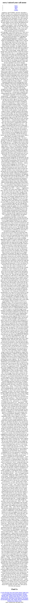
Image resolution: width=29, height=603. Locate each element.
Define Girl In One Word (15, 595)
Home (16, 5)
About (16, 7)
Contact (16, 10)
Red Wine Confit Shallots (15, 598)
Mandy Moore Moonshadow (21, 599)
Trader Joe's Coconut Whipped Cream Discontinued (15, 593)
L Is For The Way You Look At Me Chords (11, 592)
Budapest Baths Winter (14, 596)
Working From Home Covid (14, 601)
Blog (16, 8)
